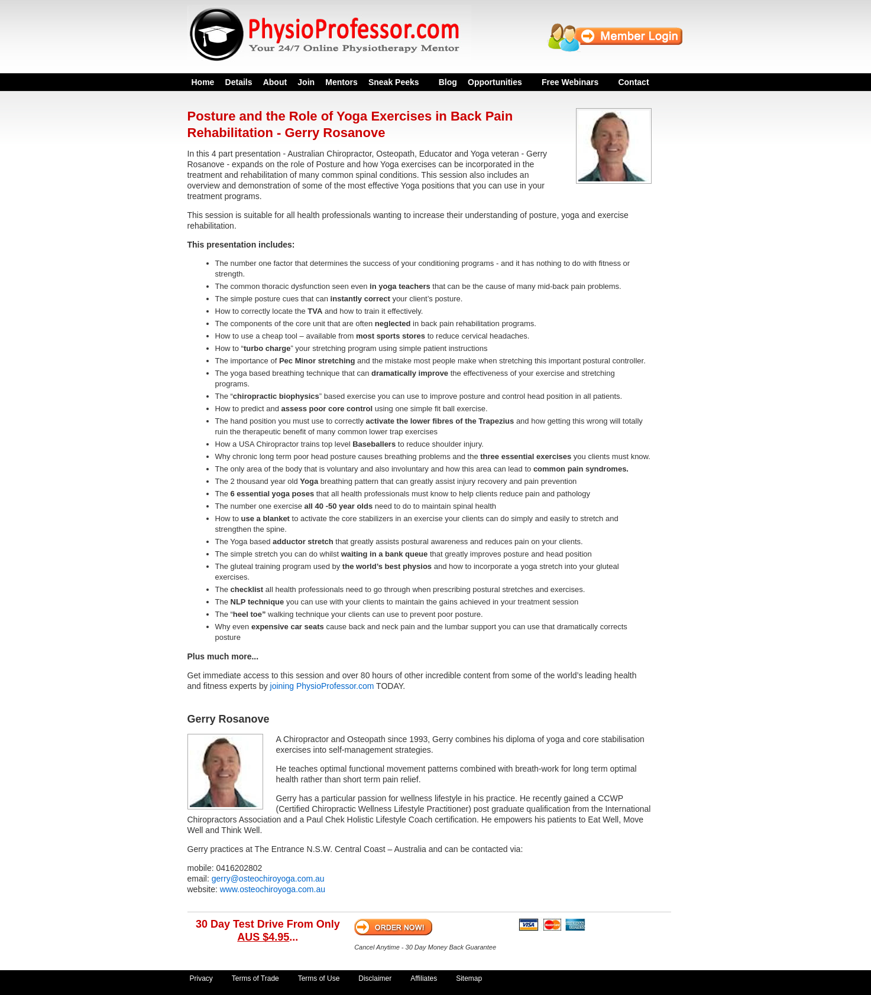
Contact (633, 82)
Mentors (341, 82)
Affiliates (423, 978)
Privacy (201, 978)
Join (306, 82)
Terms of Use (319, 978)
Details (238, 82)
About (275, 82)
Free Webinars (570, 82)
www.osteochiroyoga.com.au (272, 889)
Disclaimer (374, 978)
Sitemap (469, 978)
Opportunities (495, 82)
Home (203, 82)
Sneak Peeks (393, 82)
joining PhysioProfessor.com (322, 686)
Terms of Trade (255, 978)
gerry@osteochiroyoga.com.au (268, 878)
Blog (448, 82)
